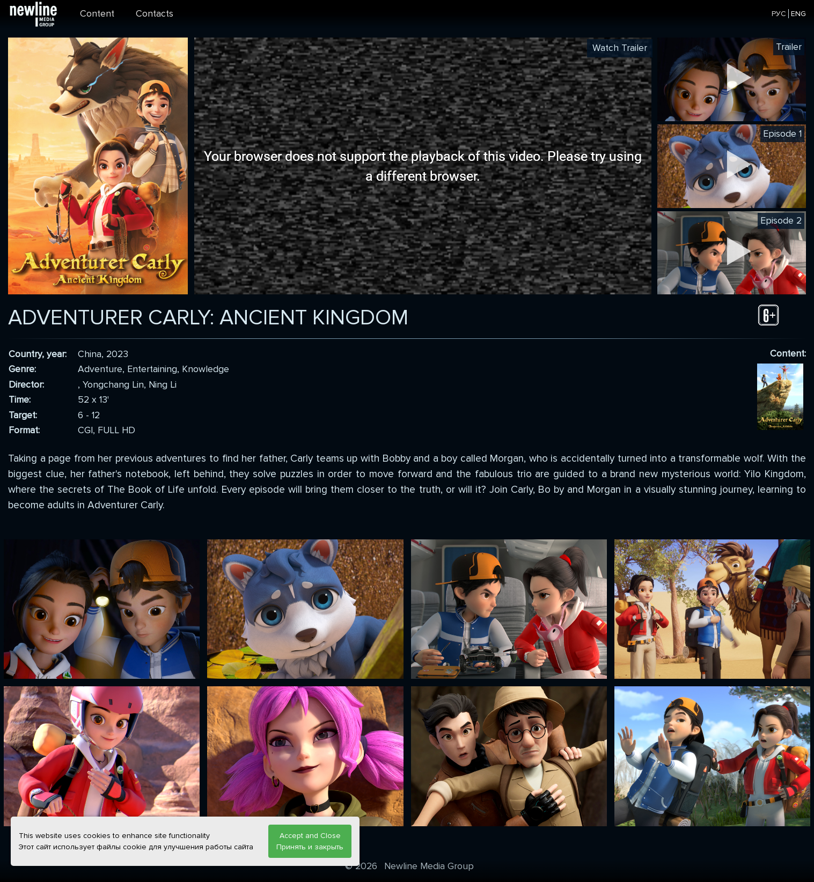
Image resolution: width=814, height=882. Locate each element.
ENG (798, 13)
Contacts (154, 13)
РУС (779, 13)
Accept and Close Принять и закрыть (309, 841)
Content (97, 13)
